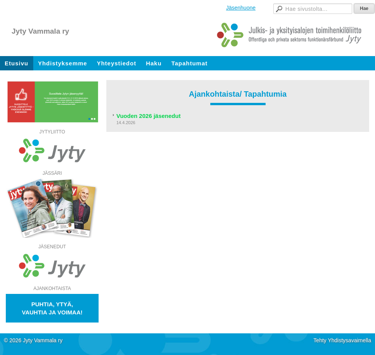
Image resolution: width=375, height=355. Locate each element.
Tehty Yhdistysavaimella (342, 340)
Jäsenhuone (241, 8)
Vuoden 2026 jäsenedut (149, 116)
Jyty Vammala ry (40, 31)
